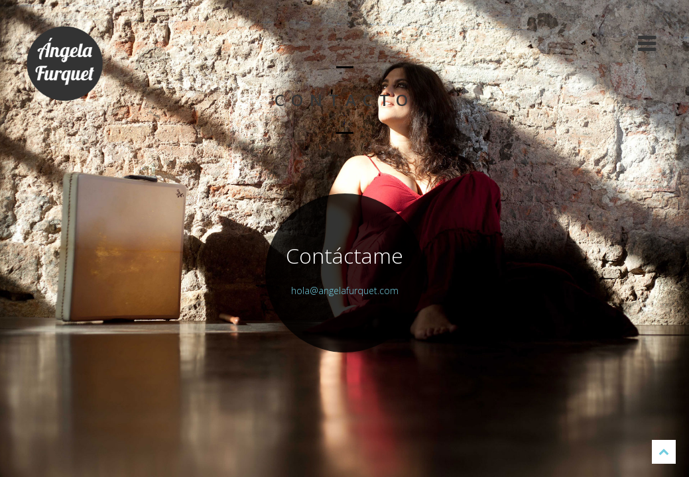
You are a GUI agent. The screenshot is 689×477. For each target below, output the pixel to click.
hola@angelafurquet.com (345, 290)
